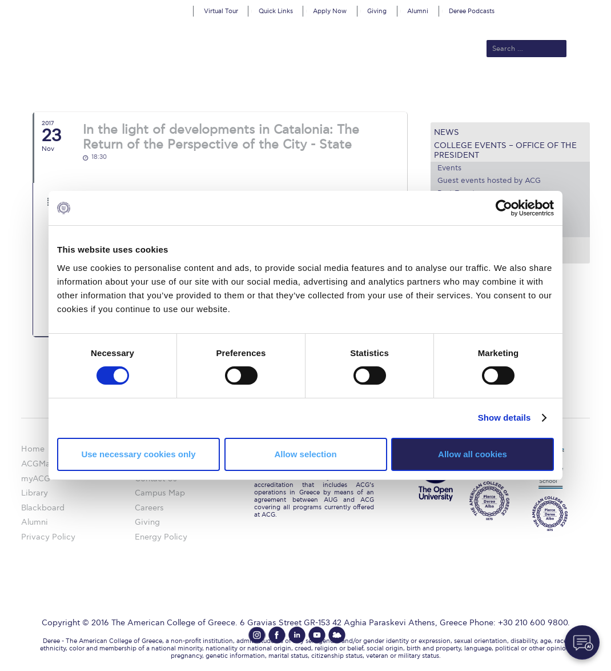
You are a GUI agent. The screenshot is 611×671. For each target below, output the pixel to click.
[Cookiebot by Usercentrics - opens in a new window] (504, 208)
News (446, 132)
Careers (149, 508)
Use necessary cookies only (138, 454)
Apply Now (330, 11)
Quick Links (276, 11)
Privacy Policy (48, 537)
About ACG (153, 86)
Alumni (417, 11)
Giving (377, 11)
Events (449, 168)
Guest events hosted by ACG (489, 180)
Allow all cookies (472, 454)
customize (562, 8)
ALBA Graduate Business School (361, 86)
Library (34, 493)
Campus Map (160, 493)
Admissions (208, 86)
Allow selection (305, 454)
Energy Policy (161, 537)
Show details (504, 417)
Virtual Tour (221, 11)
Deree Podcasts (472, 11)
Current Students (477, 86)
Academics (262, 86)
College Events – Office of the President (505, 150)
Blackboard (43, 508)
